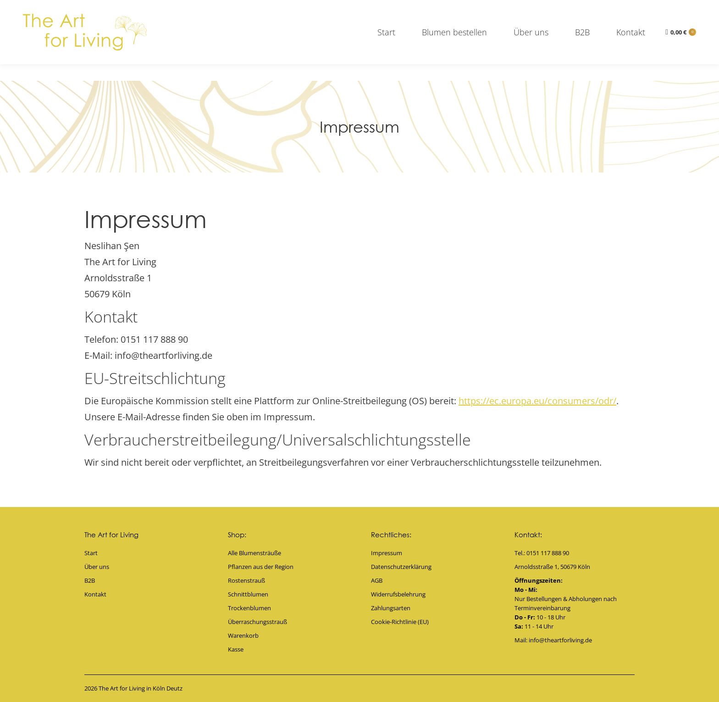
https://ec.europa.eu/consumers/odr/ (537, 401)
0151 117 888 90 (197, 8)
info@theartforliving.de (662, 8)
